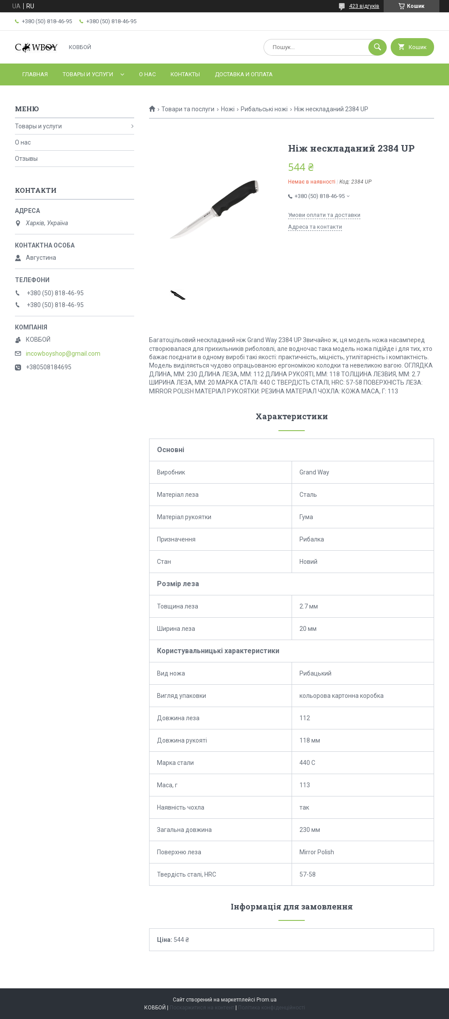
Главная (35, 74)
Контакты (185, 74)
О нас (147, 74)
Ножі (228, 109)
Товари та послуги (187, 109)
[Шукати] (377, 47)
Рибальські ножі (264, 109)
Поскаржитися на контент (202, 1008)
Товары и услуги (88, 74)
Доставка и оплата (244, 74)
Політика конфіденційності (271, 1008)
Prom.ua (267, 1000)
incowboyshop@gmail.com (63, 353)
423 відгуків (364, 6)
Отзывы (26, 158)
